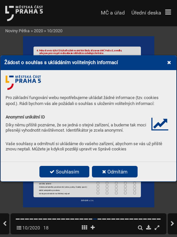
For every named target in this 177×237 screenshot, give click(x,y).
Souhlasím (64, 172)
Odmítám (114, 172)
